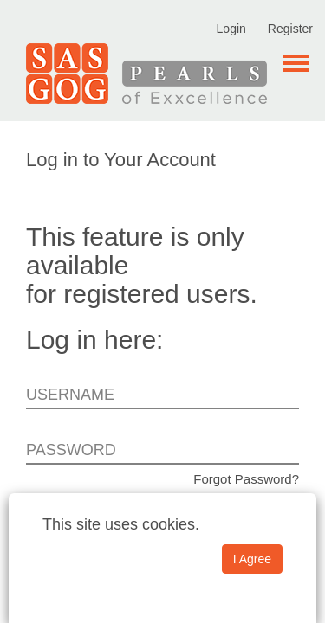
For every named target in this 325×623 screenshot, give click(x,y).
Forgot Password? (246, 479)
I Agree (252, 559)
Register (290, 28)
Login (231, 28)
